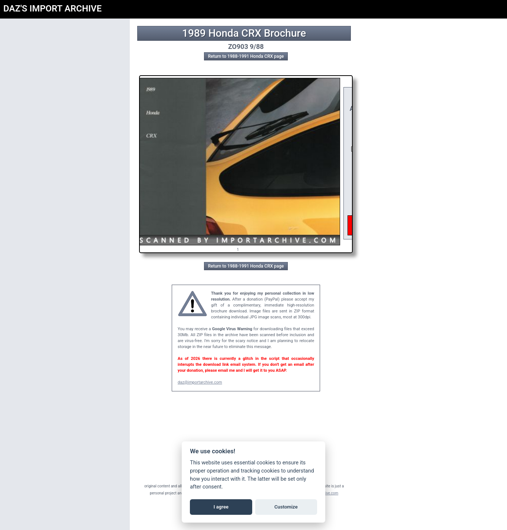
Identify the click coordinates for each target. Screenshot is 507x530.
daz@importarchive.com (200, 382)
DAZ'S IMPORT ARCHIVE (52, 8)
